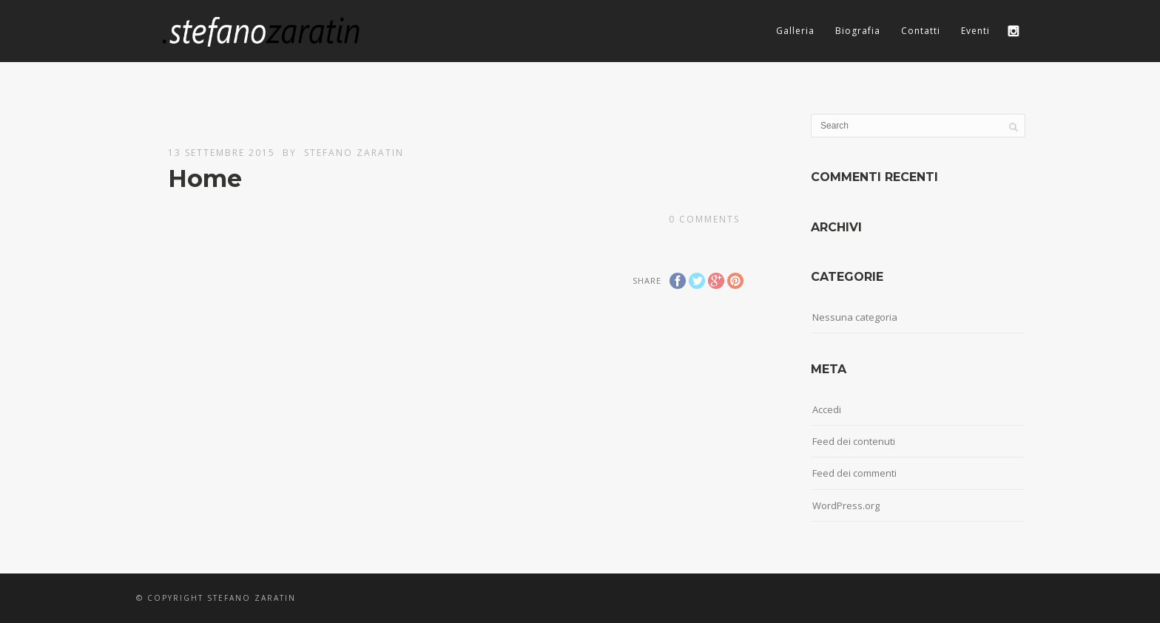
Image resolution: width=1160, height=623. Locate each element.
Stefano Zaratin (354, 152)
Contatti (920, 30)
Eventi (975, 30)
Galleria (795, 30)
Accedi (826, 409)
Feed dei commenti (854, 473)
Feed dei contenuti (853, 441)
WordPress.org (846, 505)
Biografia (857, 30)
